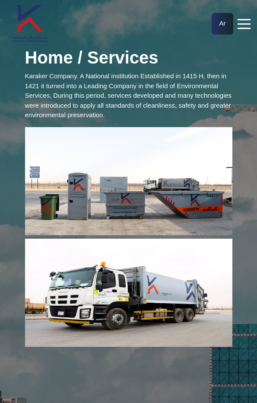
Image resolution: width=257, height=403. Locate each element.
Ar (222, 23)
